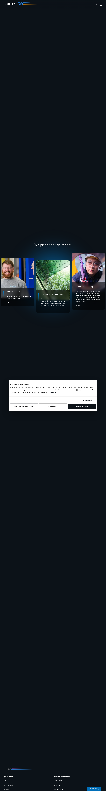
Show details (87, 400)
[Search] (96, 5)
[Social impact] (17, 283)
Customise (53, 406)
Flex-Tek (57, 786)
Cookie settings (52, 392)
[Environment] (52, 288)
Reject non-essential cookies (24, 406)
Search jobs (94, 789)
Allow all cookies (82, 406)
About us (6, 782)
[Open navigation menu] (101, 5)
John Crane (58, 782)
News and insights (9, 786)
